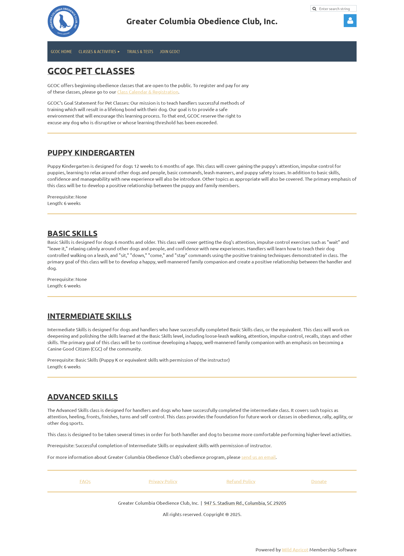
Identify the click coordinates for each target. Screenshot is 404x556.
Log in (350, 20)
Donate (319, 481)
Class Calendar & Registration (147, 91)
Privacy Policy (163, 481)
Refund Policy (240, 481)
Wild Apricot (295, 549)
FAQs (85, 481)
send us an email (258, 457)
